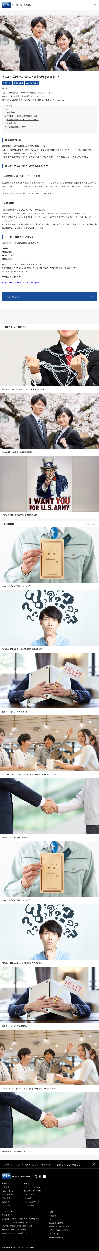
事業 (26, 1164)
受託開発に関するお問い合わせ (14, 1229)
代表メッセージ (8, 1191)
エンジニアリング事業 (32, 1191)
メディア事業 (29, 1194)
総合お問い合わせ (9, 1215)
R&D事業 (28, 1198)
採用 (51, 1212)
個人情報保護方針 (56, 1223)
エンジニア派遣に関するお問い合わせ (16, 1222)
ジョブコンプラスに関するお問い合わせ (17, 1226)
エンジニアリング (32, 83)
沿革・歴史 (6, 1198)
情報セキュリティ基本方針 (59, 1226)
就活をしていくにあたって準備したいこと (21, 116)
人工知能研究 (29, 1205)
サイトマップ (54, 1234)
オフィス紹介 (7, 1205)
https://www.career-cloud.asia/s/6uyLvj (20, 282)
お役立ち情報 (18, 83)
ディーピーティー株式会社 (16, 5)
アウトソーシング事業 (32, 1187)
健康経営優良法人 (56, 1237)
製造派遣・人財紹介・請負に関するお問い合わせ (20, 1219)
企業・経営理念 (8, 1194)
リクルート (7, 83)
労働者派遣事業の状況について (61, 1230)
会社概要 (5, 1187)
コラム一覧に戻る (11, 296)
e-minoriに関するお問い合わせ (14, 1233)
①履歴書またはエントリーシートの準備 (22, 119)
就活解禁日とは (11, 112)
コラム (18, 1164)
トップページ (7, 1164)
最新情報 (52, 1215)
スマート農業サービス (32, 1202)
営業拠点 (5, 1202)
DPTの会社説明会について (15, 126)
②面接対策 (11, 123)
